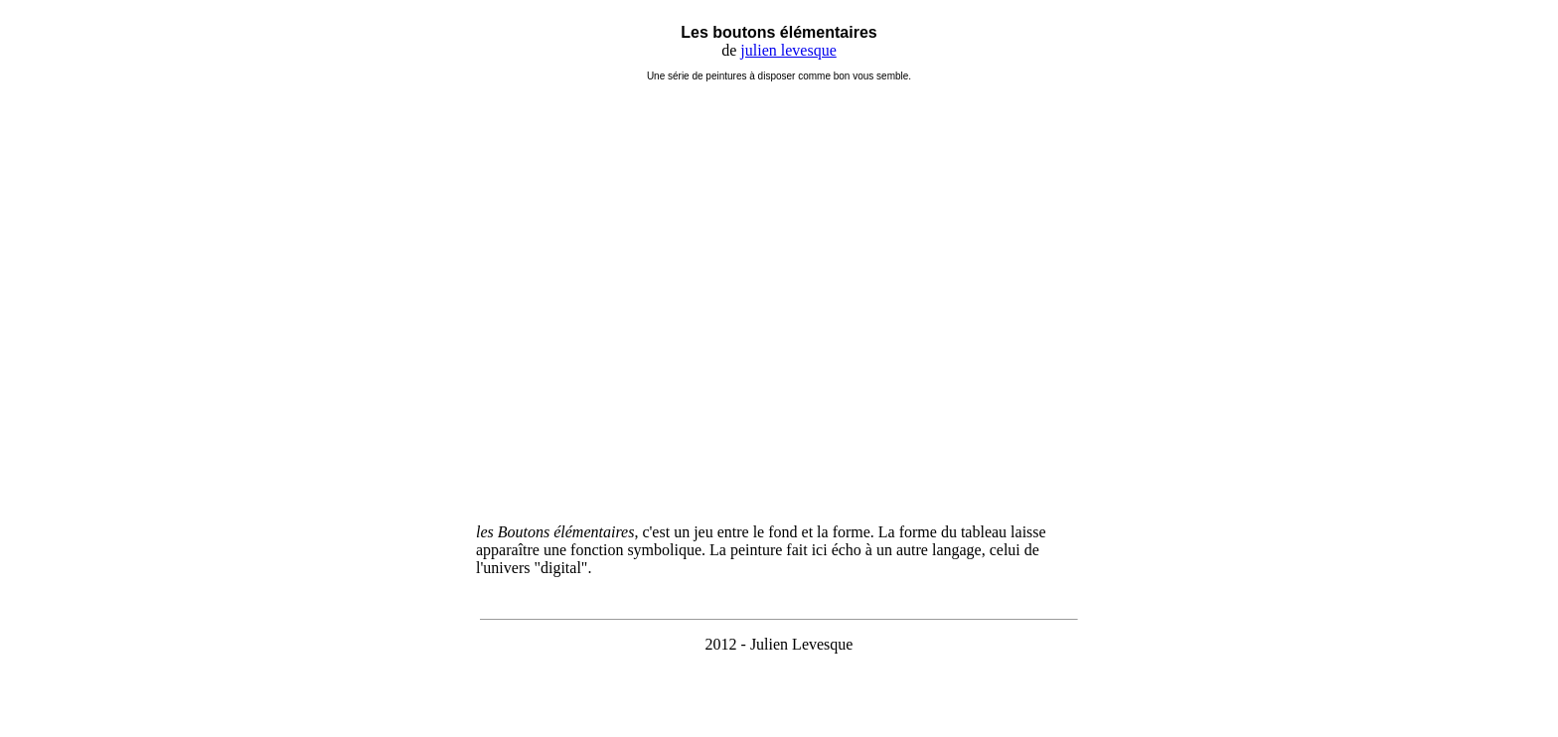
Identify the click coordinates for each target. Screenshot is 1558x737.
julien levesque (788, 50)
